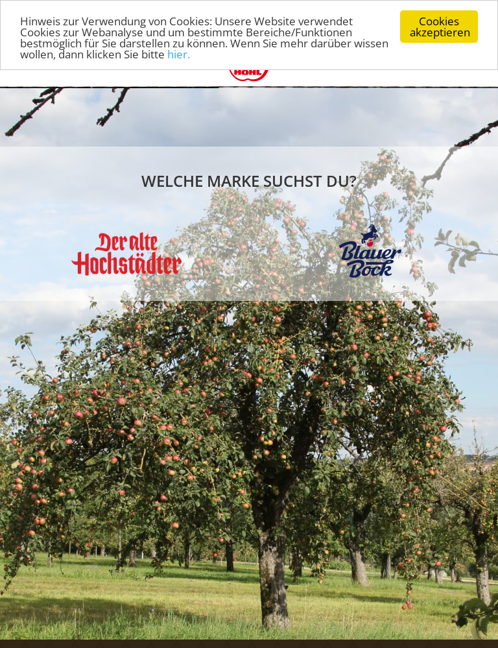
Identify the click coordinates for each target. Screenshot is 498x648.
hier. (178, 52)
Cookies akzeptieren (440, 25)
